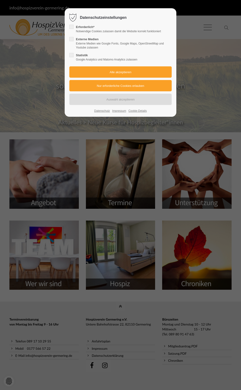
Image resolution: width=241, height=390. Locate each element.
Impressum (119, 111)
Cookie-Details (138, 111)
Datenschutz (102, 111)
